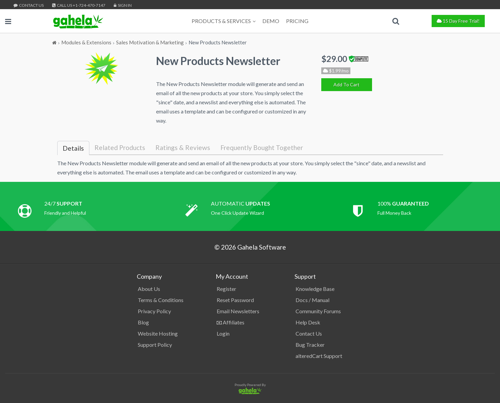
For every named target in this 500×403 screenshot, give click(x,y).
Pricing (297, 21)
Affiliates (230, 322)
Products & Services (224, 21)
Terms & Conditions (160, 300)
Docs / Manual (312, 300)
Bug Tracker (310, 344)
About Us (149, 288)
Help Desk (308, 322)
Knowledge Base (315, 288)
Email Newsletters (238, 311)
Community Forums (318, 311)
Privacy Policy (154, 311)
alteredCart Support (319, 356)
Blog (143, 322)
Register (226, 288)
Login (223, 333)
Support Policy (155, 344)
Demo (270, 21)
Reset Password (235, 300)
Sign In (123, 5)
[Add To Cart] (346, 84)
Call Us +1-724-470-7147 (78, 5)
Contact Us (29, 5)
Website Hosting (158, 333)
